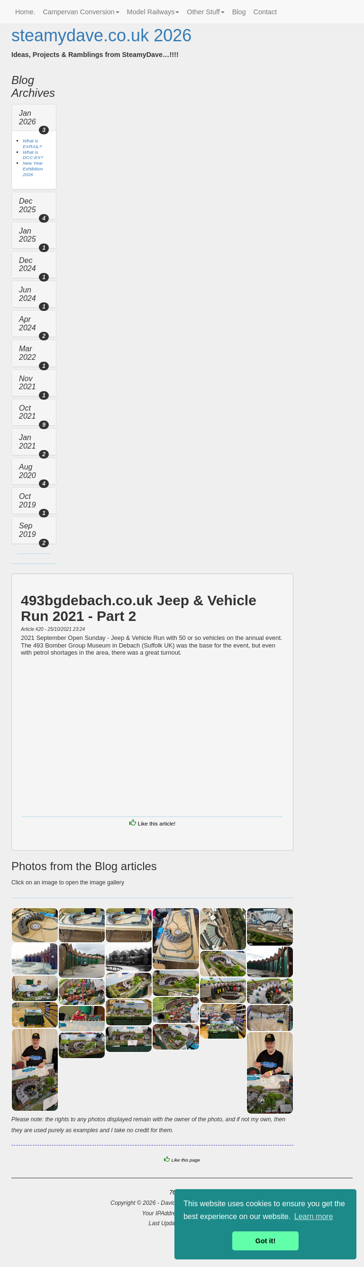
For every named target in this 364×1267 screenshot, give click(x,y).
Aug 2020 (27, 471)
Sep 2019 (27, 530)
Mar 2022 (27, 353)
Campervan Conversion (81, 12)
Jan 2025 (27, 235)
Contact (265, 12)
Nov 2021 (27, 383)
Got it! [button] (265, 1241)
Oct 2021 (27, 412)
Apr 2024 (27, 323)
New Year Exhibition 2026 (33, 168)
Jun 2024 (27, 294)
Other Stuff (205, 12)
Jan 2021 (27, 441)
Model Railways (153, 12)
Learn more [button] (313, 1216)
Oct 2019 (27, 500)
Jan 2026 (27, 117)
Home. (25, 12)
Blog (239, 12)
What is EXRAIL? (32, 143)
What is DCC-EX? (33, 155)
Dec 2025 (27, 205)
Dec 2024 (27, 264)
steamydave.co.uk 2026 (101, 35)
